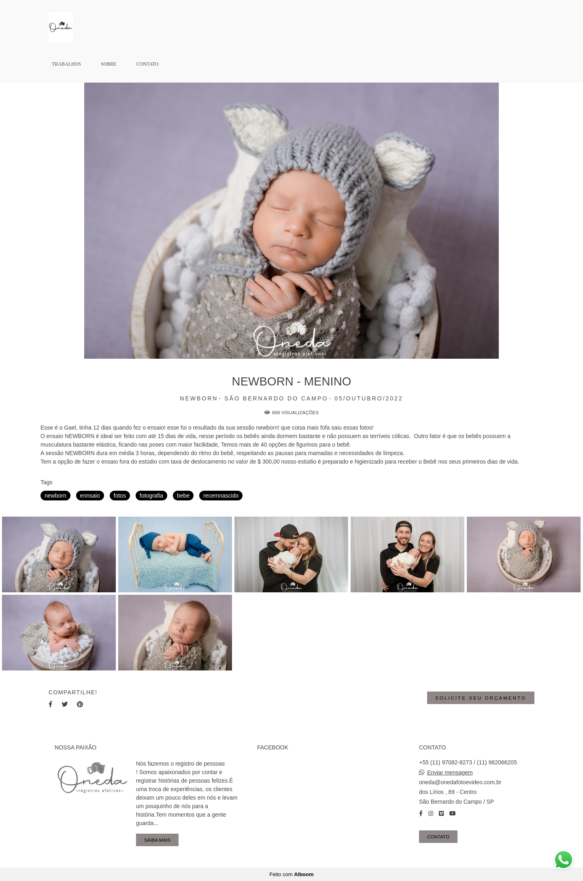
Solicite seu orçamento (480, 697)
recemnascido (220, 495)
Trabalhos (66, 64)
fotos (120, 495)
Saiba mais (157, 840)
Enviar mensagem (450, 772)
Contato (147, 64)
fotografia (151, 495)
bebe (183, 495)
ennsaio (90, 495)
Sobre (109, 64)
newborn (55, 495)
